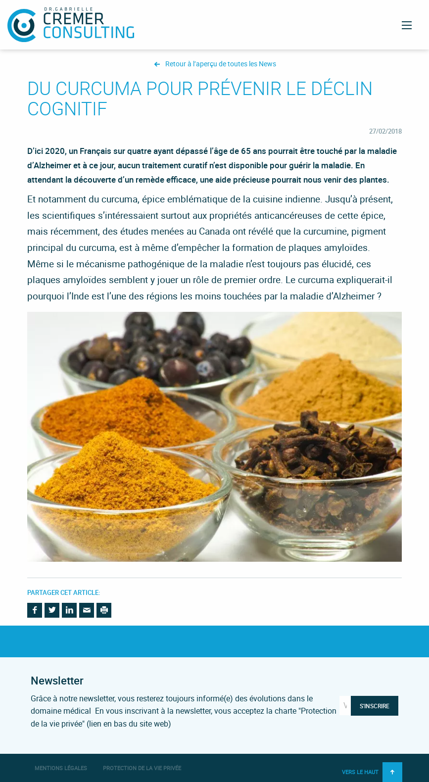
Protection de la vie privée (142, 768)
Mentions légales (61, 768)
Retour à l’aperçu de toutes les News (220, 64)
